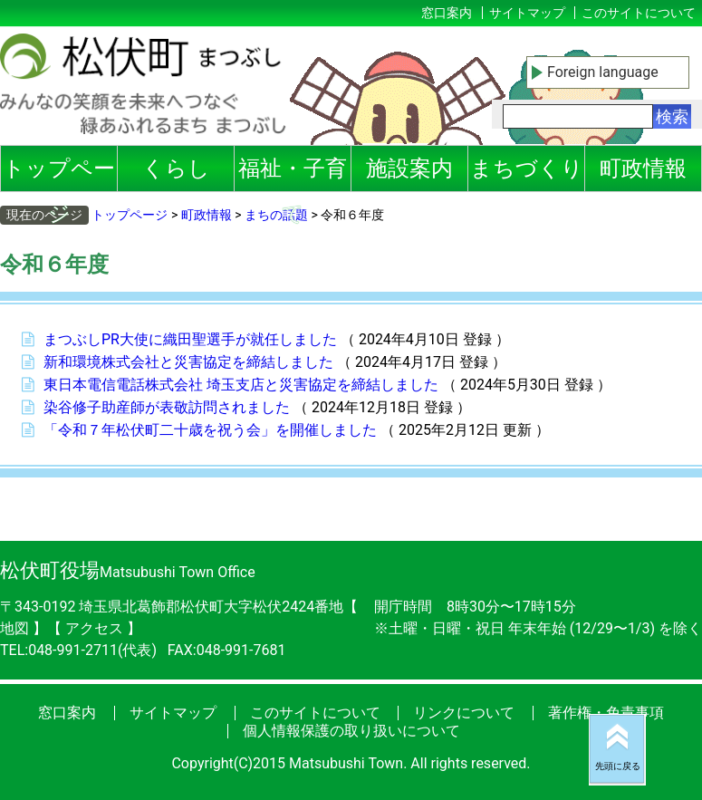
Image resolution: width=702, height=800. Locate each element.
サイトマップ (527, 12)
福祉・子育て (292, 173)
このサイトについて (639, 12)
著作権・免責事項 (606, 712)
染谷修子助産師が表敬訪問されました (166, 407)
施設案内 (409, 168)
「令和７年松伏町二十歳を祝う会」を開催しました (210, 430)
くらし (176, 168)
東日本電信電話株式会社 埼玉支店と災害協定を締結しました (240, 384)
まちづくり (526, 168)
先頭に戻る (617, 766)
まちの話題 (276, 214)
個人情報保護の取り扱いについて (351, 730)
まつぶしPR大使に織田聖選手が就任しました (190, 339)
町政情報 (643, 168)
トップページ (59, 173)
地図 (16, 628)
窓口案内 (446, 12)
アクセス (96, 628)
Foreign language (603, 72)
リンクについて (463, 712)
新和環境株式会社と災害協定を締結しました (188, 362)
